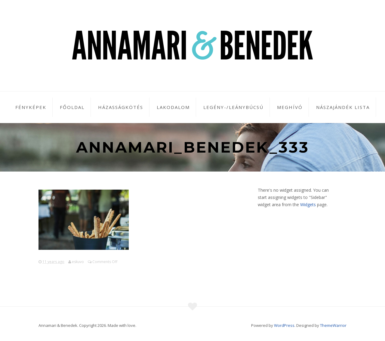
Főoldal (72, 107)
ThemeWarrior (333, 325)
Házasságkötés (120, 107)
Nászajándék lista (343, 107)
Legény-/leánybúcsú (233, 107)
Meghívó (290, 107)
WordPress (284, 325)
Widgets (308, 204)
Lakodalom (173, 107)
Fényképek (30, 107)
